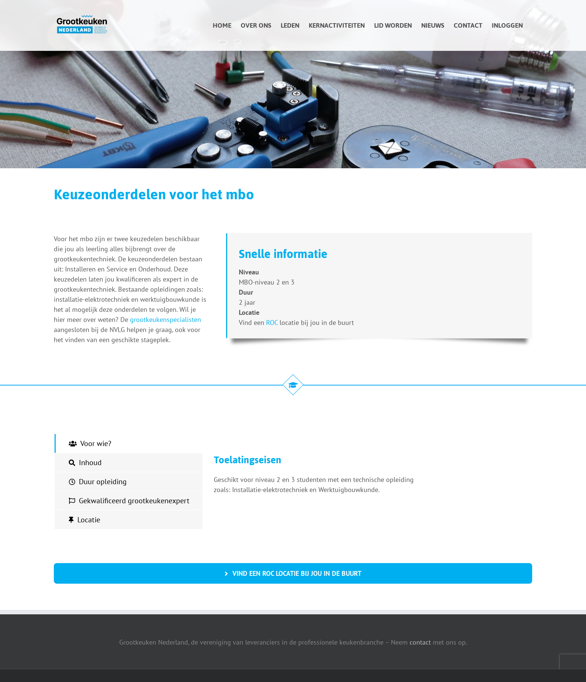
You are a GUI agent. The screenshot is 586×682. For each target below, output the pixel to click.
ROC (272, 322)
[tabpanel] (319, 481)
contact (420, 642)
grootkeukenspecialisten (165, 319)
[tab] (129, 443)
